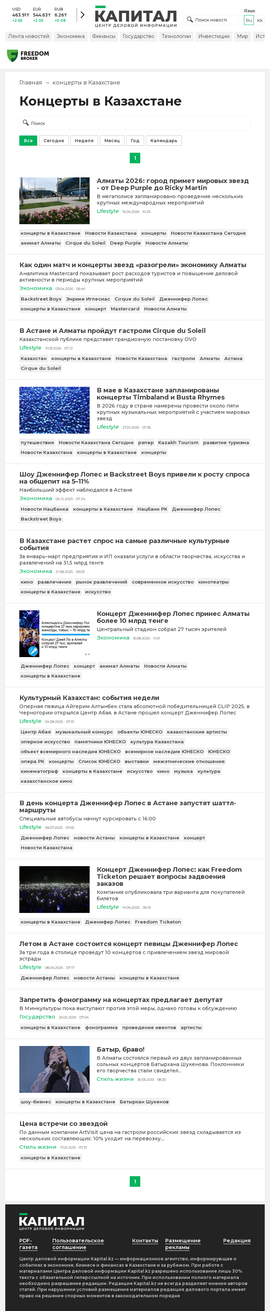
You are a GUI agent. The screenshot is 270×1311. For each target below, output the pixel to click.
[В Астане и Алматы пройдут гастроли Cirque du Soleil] (135, 330)
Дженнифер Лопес (183, 299)
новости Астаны (94, 837)
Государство (138, 36)
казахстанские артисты (197, 732)
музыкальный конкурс (84, 732)
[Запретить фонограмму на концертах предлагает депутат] (135, 999)
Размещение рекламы (183, 1243)
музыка (183, 771)
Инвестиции (214, 36)
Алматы (210, 358)
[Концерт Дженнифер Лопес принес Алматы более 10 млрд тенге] (54, 655)
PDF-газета (28, 1243)
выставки (137, 761)
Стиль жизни (115, 1079)
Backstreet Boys (41, 299)
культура (209, 771)
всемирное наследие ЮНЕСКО (164, 751)
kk (260, 20)
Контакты (145, 1240)
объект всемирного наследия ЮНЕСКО (71, 751)
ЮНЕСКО (219, 751)
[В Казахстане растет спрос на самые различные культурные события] (135, 544)
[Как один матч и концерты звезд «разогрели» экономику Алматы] (135, 265)
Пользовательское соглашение (78, 1243)
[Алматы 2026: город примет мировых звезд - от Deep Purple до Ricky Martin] (54, 222)
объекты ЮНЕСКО (139, 732)
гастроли (183, 358)
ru (249, 20)
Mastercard (125, 308)
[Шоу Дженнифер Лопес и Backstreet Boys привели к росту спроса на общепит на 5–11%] (135, 478)
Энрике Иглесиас (88, 299)
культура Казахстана (157, 741)
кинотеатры (213, 582)
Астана (233, 358)
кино (27, 582)
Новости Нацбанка (45, 509)
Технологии (176, 36)
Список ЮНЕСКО (99, 761)
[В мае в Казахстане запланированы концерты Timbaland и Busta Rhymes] (54, 431)
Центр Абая (36, 732)
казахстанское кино (46, 781)
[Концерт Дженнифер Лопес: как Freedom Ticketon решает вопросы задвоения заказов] (54, 911)
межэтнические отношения (189, 761)
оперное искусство (45, 741)
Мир (242, 36)
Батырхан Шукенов (144, 1101)
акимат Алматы (41, 243)
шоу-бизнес (36, 1101)
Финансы (103, 36)
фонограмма (101, 1027)
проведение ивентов (149, 1027)
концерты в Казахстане (51, 233)
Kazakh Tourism (178, 442)
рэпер (146, 442)
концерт (95, 308)
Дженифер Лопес (107, 922)
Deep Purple (125, 243)
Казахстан (34, 358)
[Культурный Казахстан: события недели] (135, 697)
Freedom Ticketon (158, 922)
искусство (98, 591)
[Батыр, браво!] (54, 1091)
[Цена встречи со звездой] (135, 1123)
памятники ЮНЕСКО (100, 741)
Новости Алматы (167, 243)
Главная (30, 82)
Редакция (237, 1240)
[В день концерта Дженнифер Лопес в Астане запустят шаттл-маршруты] (135, 807)
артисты (191, 1027)
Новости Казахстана (111, 233)
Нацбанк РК (152, 509)
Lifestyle (108, 211)
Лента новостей (28, 36)
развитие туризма (226, 442)
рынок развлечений (101, 582)
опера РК (32, 761)
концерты (153, 233)
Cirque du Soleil (85, 243)
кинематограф (39, 771)
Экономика (71, 36)
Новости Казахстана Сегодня (208, 233)
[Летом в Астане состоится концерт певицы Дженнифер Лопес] (135, 943)
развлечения (54, 582)
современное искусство (163, 582)
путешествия (37, 442)
